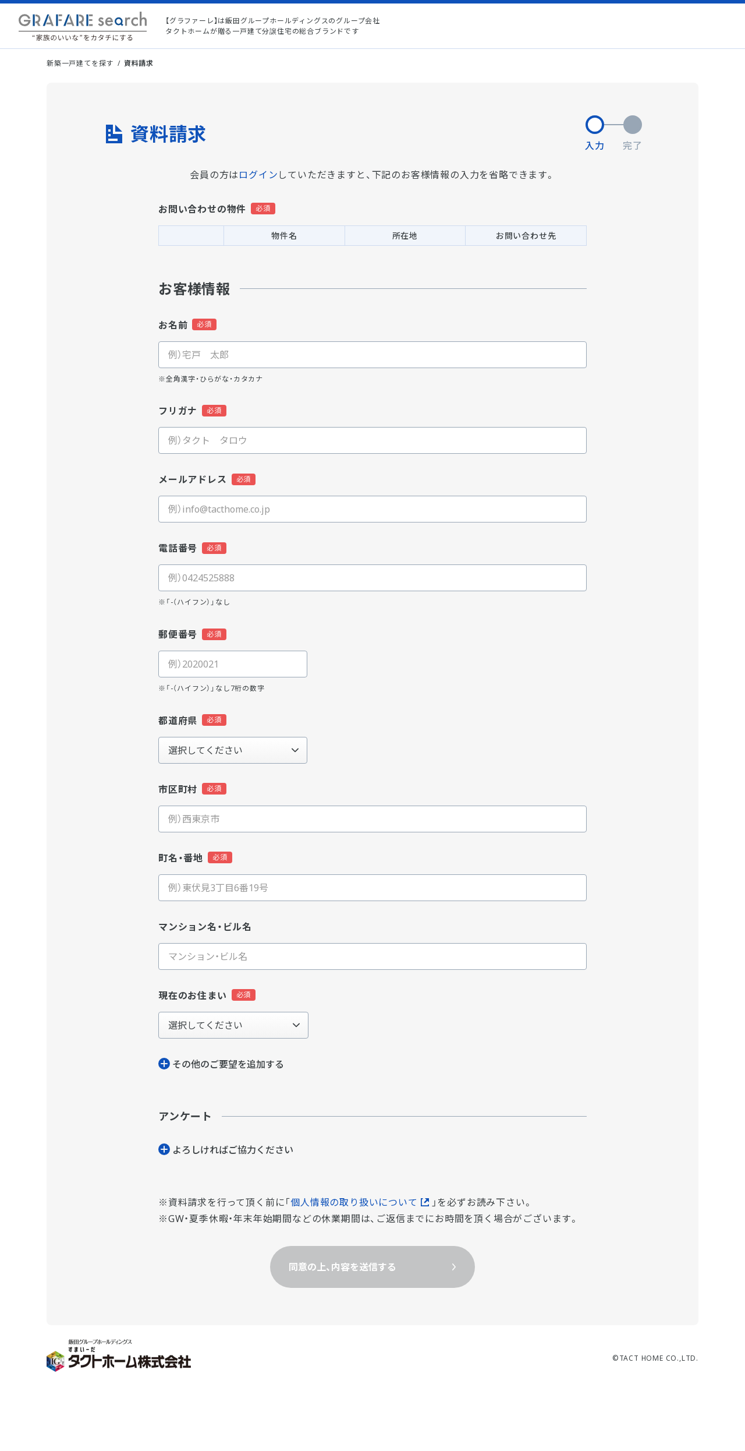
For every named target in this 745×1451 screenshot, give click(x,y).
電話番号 (177, 548)
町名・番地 (180, 858)
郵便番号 (177, 634)
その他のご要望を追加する (228, 1064)
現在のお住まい (192, 995)
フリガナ (177, 410)
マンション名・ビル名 (205, 926)
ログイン (258, 174)
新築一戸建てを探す (80, 63)
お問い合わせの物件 (202, 209)
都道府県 (177, 720)
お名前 (172, 325)
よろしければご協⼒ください (232, 1149)
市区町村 (177, 789)
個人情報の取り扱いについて (353, 1202)
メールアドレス (192, 479)
